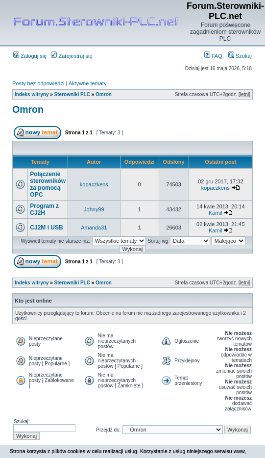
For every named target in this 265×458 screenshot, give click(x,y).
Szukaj (240, 56)
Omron (104, 94)
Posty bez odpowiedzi (38, 83)
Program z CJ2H (44, 209)
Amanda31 (94, 227)
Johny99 (94, 209)
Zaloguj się (30, 56)
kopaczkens (94, 184)
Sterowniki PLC (72, 94)
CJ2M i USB (46, 227)
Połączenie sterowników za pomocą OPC (48, 184)
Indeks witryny (31, 94)
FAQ (213, 56)
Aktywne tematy (88, 83)
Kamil (215, 213)
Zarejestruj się (71, 56)
